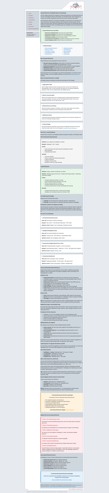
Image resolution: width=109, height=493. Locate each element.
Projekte (30, 22)
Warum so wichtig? (49, 49)
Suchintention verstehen (50, 52)
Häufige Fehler (67, 52)
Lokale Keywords (67, 49)
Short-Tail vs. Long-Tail (49, 51)
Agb (77, 489)
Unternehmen (32, 19)
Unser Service (66, 53)
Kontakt (30, 24)
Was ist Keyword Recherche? (51, 48)
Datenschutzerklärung (33, 28)
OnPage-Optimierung (75, 74)
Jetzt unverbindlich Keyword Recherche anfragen (62, 479)
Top (27, 489)
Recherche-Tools (48, 53)
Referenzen (31, 17)
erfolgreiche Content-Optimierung (70, 128)
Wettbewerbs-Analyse (68, 48)
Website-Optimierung (77, 485)
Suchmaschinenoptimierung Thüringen (68, 486)
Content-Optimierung (54, 486)
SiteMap (73, 489)
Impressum (31, 26)
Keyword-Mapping (67, 51)
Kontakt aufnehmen (70, 409)
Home (30, 13)
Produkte (31, 15)
